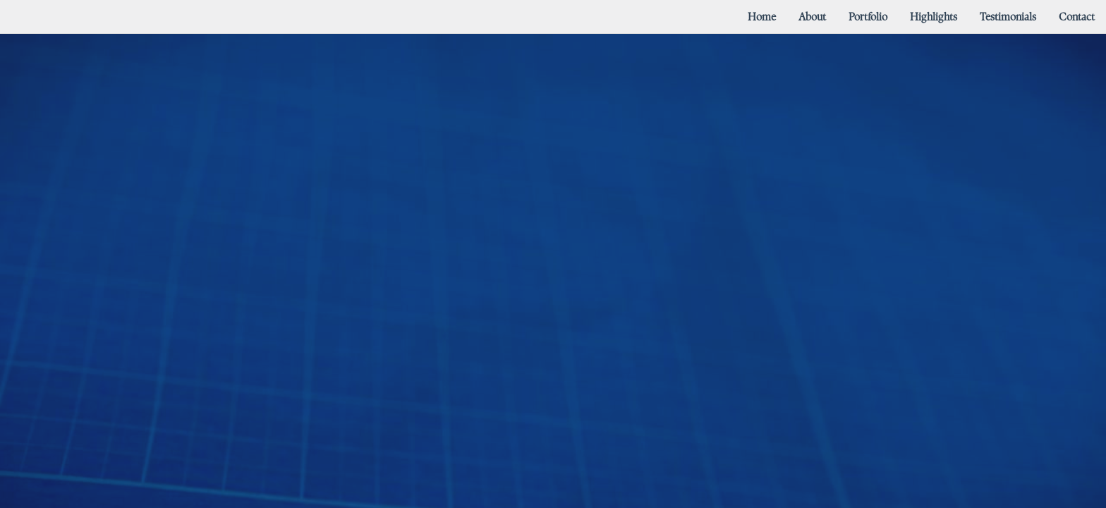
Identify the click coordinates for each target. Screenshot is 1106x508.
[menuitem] (762, 17)
